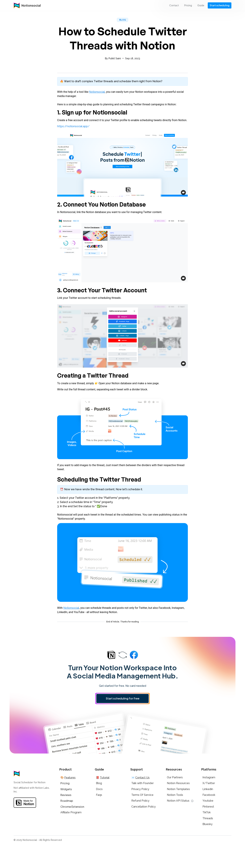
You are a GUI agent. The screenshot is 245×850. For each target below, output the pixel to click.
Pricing (65, 783)
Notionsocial (97, 91)
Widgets (66, 789)
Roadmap (66, 800)
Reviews (65, 795)
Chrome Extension (72, 806)
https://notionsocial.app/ (73, 126)
